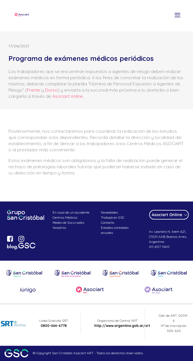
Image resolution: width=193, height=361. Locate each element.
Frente (33, 90)
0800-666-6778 (54, 326)
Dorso (51, 90)
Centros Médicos (65, 217)
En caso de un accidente (71, 212)
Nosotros (59, 227)
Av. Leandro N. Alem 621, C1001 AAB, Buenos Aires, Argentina (168, 236)
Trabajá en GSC (112, 217)
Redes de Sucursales (68, 222)
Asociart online (67, 96)
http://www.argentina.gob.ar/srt (122, 326)
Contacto (107, 222)
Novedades (109, 212)
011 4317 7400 (159, 247)
